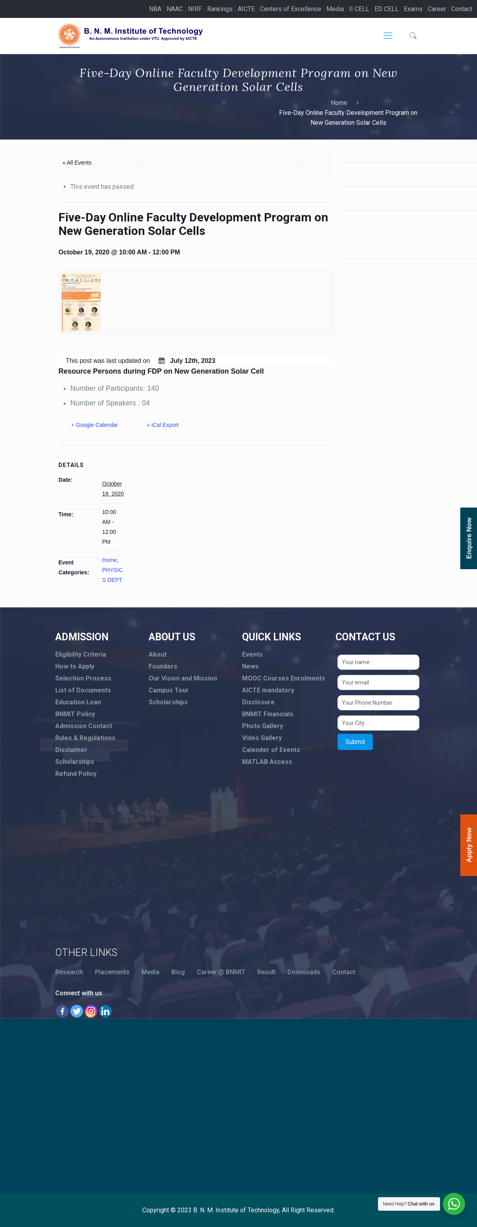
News (250, 666)
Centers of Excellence (290, 9)
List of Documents (83, 690)
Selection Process (83, 678)
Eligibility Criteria (80, 654)
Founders (163, 666)
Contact (461, 9)
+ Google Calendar (94, 425)
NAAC (175, 9)
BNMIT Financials (267, 714)
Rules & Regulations (85, 738)
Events (252, 654)
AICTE (246, 9)
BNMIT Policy (75, 714)
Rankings (220, 9)
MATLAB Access (267, 762)
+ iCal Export (163, 425)
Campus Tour (169, 690)
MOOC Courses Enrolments (283, 678)
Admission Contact (83, 726)
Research (69, 972)
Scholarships (74, 762)
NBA (155, 9)
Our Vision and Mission (183, 678)
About (158, 654)
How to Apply (74, 666)
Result (266, 972)
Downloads (303, 972)
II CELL (359, 9)
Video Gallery (262, 738)
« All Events (76, 162)
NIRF (195, 9)
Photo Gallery (262, 726)
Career (437, 9)
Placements (112, 972)
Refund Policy (76, 773)
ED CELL (386, 9)
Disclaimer (71, 750)
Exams (413, 9)
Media (335, 9)
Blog (178, 972)
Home (339, 103)
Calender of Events (271, 750)
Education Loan (78, 702)
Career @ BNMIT (221, 972)
